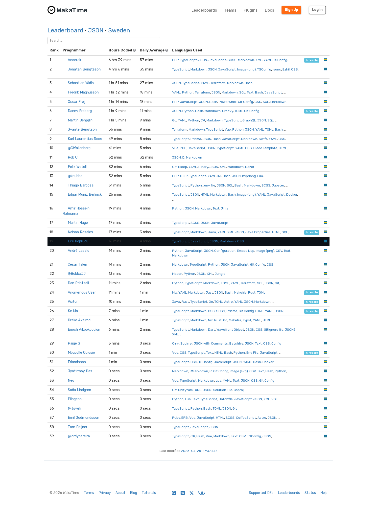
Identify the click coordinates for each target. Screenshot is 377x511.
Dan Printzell (78, 283)
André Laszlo (78, 251)
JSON (95, 30)
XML (259, 60)
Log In (317, 10)
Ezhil (286, 69)
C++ (175, 343)
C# (203, 120)
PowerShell (227, 102)
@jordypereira (79, 436)
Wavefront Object (230, 329)
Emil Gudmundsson (83, 418)
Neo (71, 380)
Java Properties (258, 232)
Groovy (227, 111)
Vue (228, 129)
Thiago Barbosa (81, 185)
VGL (274, 399)
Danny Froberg (80, 111)
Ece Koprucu (78, 241)
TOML (239, 111)
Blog (133, 493)
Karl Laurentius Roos (85, 139)
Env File (252, 352)
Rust (252, 292)
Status (310, 493)
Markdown (246, 60)
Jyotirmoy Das (80, 371)
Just (209, 292)
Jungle (220, 274)
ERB (184, 417)
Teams (230, 10)
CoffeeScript (246, 417)
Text (250, 92)
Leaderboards (204, 10)
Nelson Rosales (80, 232)
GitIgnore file (273, 329)
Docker (291, 194)
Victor (73, 302)
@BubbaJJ (77, 274)
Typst (247, 320)
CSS (294, 69)
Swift (263, 139)
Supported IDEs (261, 493)
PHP (175, 60)
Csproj (239, 390)
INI (219, 176)
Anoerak (74, 60)
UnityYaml (185, 390)
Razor (249, 167)
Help (324, 493)
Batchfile (236, 343)
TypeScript (188, 60)
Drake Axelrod (79, 320)
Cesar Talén (77, 264)
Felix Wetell (77, 167)
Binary (203, 167)
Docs (269, 10)
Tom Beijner (77, 427)
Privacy (105, 493)
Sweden (119, 30)
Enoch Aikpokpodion (84, 329)
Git (277, 283)
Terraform (218, 83)
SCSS (232, 60)
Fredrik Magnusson (83, 92)
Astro (228, 301)
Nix (174, 292)
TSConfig (280, 60)
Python (187, 92)
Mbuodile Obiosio (81, 352)
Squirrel (186, 343)
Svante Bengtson (82, 129)
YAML (267, 60)
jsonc (277, 69)
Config (276, 343)
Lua (260, 176)
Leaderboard (65, 30)
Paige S (74, 343)
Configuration (225, 251)
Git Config (245, 102)
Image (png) (246, 69)
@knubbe (75, 176)
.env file (209, 185)
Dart (211, 329)
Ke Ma (73, 311)
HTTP (184, 176)
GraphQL (249, 120)
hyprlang (249, 176)
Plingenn (75, 399)
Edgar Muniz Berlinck (85, 194)
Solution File (222, 390)
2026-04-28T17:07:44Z (199, 451)
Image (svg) (239, 371)
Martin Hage (78, 223)
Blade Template (265, 148)
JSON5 (290, 329)
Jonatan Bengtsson (84, 69)
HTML (283, 148)
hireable (312, 60)
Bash (249, 83)
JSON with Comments (211, 343)
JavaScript (217, 60)
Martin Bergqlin (80, 120)
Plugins (251, 10)
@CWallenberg (79, 148)
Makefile (240, 292)
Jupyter (278, 185)
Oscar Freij (76, 102)
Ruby (176, 417)
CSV (279, 251)
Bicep (182, 167)
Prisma (195, 139)
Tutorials (149, 493)
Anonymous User (82, 292)
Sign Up (291, 10)
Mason (177, 274)
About (120, 493)
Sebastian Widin (81, 83)
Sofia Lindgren (79, 390)
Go (174, 120)
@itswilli (74, 408)
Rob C (72, 157)
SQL (242, 92)
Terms (89, 493)
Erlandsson (77, 362)
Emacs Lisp (245, 251)
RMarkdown (199, 371)
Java (212, 232)
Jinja (224, 208)
